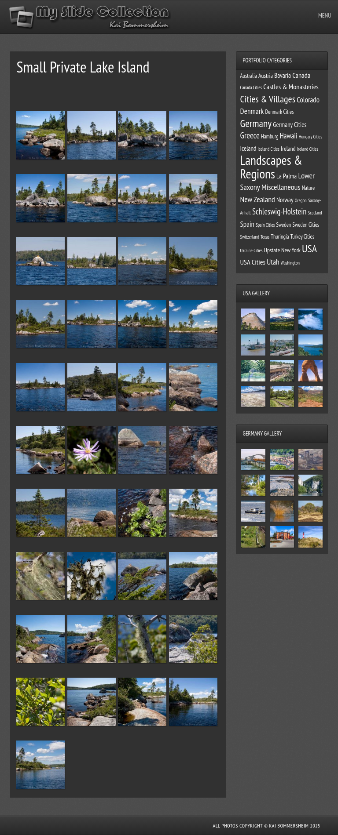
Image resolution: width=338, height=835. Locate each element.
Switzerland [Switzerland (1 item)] (249, 237)
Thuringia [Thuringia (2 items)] (280, 236)
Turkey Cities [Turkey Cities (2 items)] (302, 236)
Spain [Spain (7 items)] (247, 224)
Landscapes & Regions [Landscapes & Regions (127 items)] (271, 167)
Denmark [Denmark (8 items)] (252, 111)
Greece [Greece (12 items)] (250, 135)
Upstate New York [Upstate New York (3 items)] (282, 250)
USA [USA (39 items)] (309, 248)
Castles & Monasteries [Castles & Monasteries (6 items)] (291, 86)
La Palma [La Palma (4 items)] (286, 176)
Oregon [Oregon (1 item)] (301, 200)
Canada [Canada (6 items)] (301, 75)
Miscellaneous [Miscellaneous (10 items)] (281, 187)
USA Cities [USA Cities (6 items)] (252, 262)
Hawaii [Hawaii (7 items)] (289, 136)
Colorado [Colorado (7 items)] (308, 100)
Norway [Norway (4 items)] (285, 200)
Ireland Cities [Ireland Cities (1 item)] (308, 149)
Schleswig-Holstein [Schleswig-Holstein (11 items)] (279, 211)
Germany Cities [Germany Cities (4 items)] (289, 124)
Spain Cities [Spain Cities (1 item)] (265, 225)
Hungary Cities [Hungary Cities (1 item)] (310, 137)
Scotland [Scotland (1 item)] (315, 213)
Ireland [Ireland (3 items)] (288, 148)
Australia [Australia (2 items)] (248, 75)
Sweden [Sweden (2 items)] (283, 224)
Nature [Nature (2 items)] (308, 187)
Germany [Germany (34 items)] (256, 123)
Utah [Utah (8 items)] (273, 262)
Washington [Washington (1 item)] (290, 263)
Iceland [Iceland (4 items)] (248, 148)
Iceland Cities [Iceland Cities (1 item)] (268, 149)
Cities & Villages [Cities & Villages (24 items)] (267, 99)
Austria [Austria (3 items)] (265, 76)
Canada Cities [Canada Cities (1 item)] (251, 87)
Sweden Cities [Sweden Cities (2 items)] (306, 224)
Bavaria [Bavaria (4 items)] (282, 75)
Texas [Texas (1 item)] (265, 237)
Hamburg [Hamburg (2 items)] (270, 136)
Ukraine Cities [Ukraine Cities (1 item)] (251, 250)
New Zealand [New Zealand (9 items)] (257, 199)
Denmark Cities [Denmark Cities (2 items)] (279, 111)
